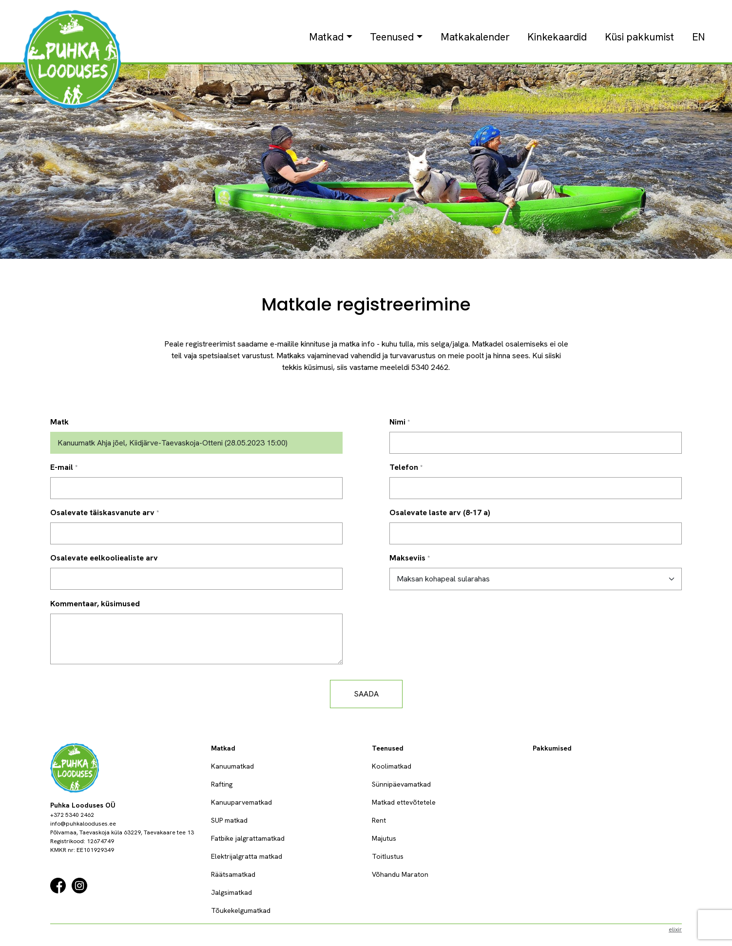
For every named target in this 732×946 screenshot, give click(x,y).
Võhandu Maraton (400, 874)
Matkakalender (475, 36)
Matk (59, 422)
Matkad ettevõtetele (404, 802)
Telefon (403, 467)
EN (698, 36)
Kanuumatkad (232, 766)
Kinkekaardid (557, 36)
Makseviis (407, 558)
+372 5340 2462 (72, 815)
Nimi (397, 422)
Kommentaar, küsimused (95, 603)
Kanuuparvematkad (241, 802)
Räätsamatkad (233, 874)
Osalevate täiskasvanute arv (102, 512)
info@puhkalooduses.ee (83, 824)
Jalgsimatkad (231, 892)
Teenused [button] (392, 36)
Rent (379, 820)
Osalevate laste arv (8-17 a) (439, 512)
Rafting (221, 784)
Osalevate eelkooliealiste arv (104, 558)
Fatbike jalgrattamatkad (248, 838)
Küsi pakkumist (639, 36)
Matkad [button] (326, 36)
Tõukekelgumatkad (240, 910)
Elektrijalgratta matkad (246, 856)
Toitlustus (388, 856)
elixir (675, 929)
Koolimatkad (391, 766)
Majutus (384, 838)
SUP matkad (229, 820)
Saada (366, 694)
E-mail (61, 467)
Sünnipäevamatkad (401, 784)
